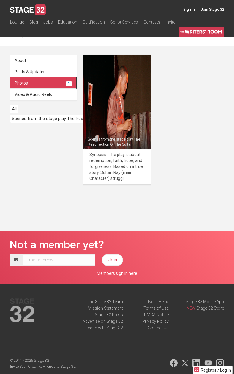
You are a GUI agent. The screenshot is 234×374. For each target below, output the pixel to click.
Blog (33, 22)
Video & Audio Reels (43, 94)
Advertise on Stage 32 (103, 321)
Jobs (48, 22)
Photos (43, 83)
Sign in (189, 9)
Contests (151, 22)
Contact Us (158, 327)
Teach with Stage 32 (104, 327)
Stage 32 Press (109, 314)
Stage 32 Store (210, 308)
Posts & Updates (30, 71)
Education (67, 22)
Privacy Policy (155, 321)
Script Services (124, 22)
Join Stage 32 (212, 9)
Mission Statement (105, 308)
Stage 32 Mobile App (205, 301)
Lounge (17, 22)
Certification (94, 22)
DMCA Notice (156, 314)
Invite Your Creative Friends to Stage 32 (42, 366)
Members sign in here (117, 273)
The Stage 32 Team (105, 301)
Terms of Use (156, 308)
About (20, 60)
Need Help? (158, 301)
